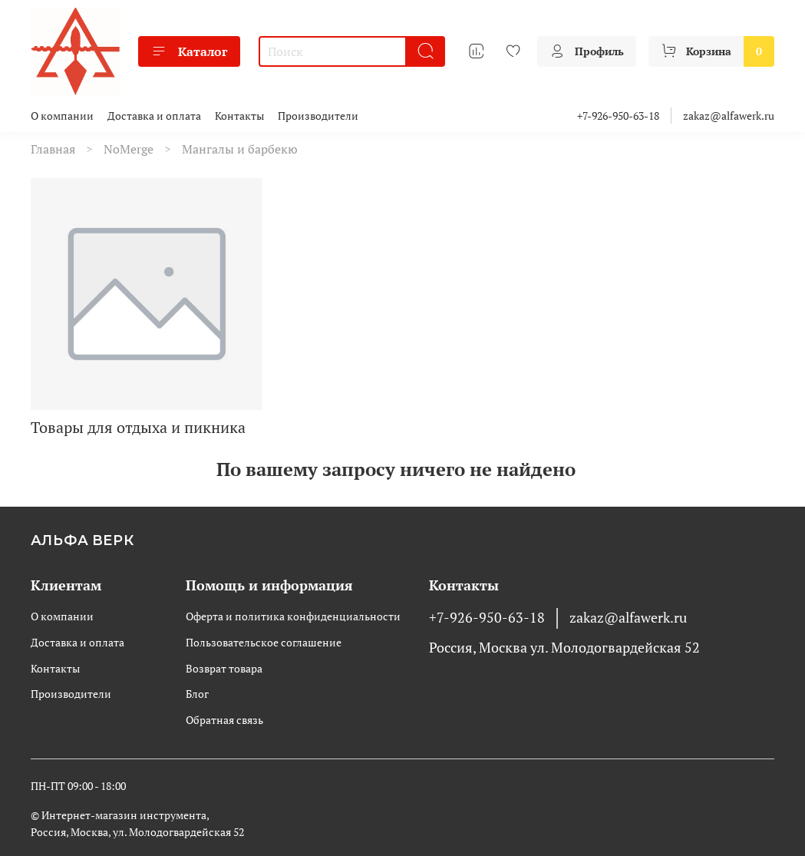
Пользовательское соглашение (263, 642)
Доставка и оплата (154, 115)
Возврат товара (224, 668)
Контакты (239, 115)
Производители (318, 115)
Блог (197, 693)
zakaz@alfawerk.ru (728, 115)
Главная (53, 148)
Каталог (189, 51)
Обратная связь (224, 719)
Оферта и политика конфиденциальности (293, 616)
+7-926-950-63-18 (618, 115)
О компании (62, 115)
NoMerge (128, 148)
